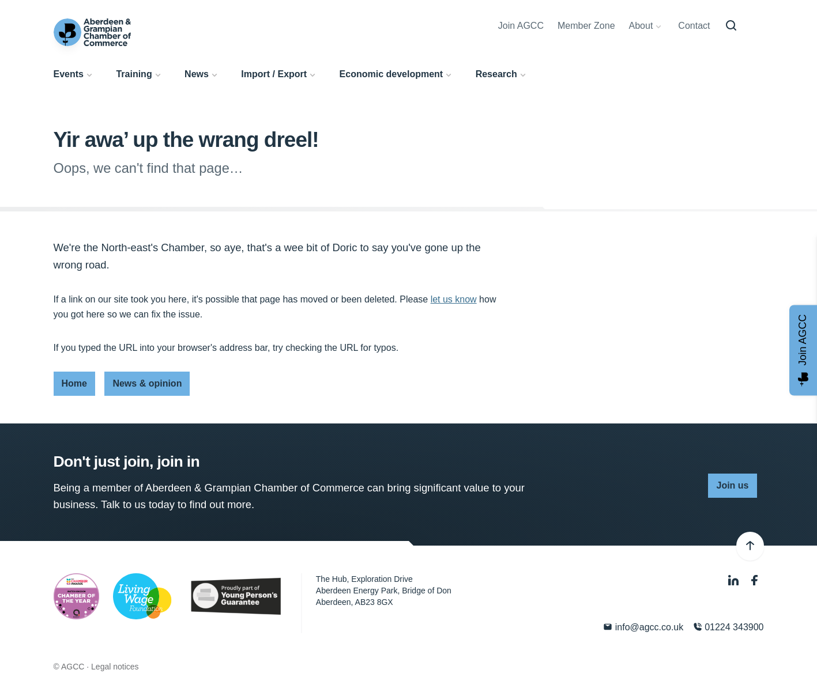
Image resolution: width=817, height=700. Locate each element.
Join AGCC (521, 26)
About (641, 26)
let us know (454, 299)
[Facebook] (755, 580)
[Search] (731, 25)
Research (496, 74)
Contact (694, 26)
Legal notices (115, 666)
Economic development (391, 74)
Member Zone (586, 26)
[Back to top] (750, 546)
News (197, 74)
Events (69, 74)
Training (134, 74)
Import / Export (274, 74)
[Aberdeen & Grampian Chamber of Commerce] (92, 32)
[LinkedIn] (734, 580)
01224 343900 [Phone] (728, 627)
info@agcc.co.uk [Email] (643, 627)
